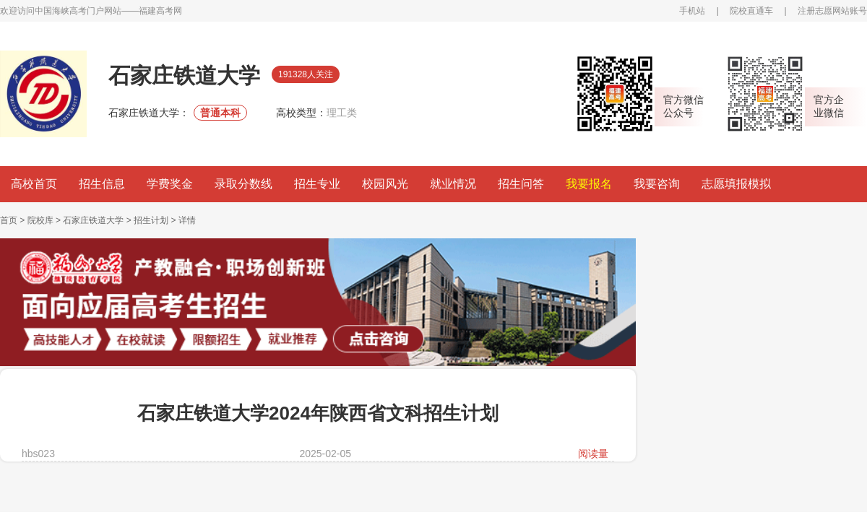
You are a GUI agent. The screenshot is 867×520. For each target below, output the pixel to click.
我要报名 (589, 184)
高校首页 (34, 184)
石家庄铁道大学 (93, 220)
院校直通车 (751, 11)
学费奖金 (170, 184)
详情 (187, 220)
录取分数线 (243, 184)
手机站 (692, 11)
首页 (8, 220)
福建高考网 (160, 11)
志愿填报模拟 (736, 184)
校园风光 (385, 184)
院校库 (40, 220)
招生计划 (151, 220)
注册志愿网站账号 (832, 11)
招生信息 (102, 184)
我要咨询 (657, 184)
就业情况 (453, 184)
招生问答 (521, 184)
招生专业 (317, 184)
